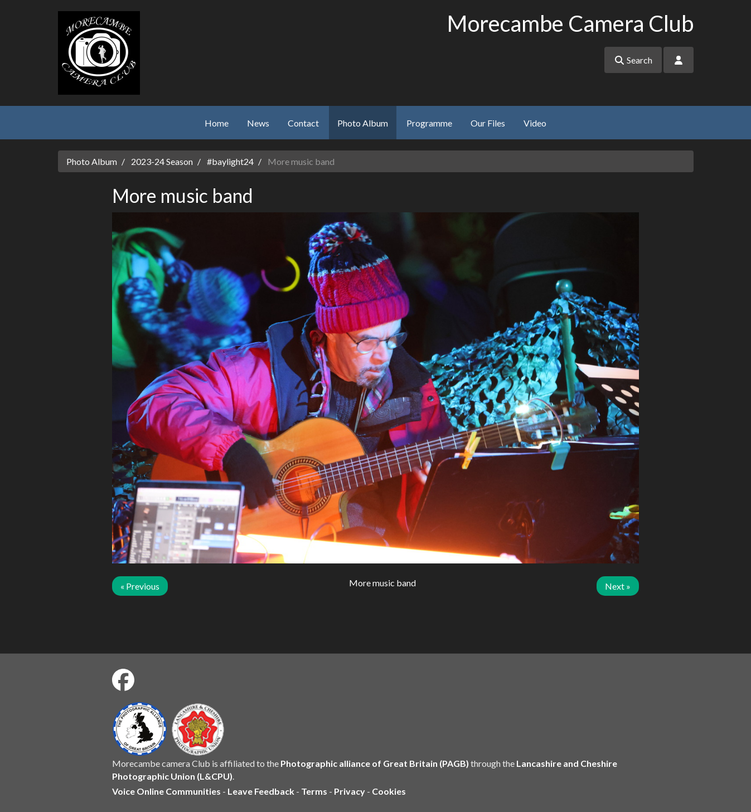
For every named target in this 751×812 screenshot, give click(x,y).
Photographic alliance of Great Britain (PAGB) (374, 763)
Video (535, 123)
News (258, 123)
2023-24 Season (162, 161)
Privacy (349, 791)
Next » (618, 586)
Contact (303, 123)
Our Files (488, 123)
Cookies (389, 791)
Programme (429, 123)
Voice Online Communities (166, 791)
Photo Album (362, 123)
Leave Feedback (260, 791)
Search (633, 60)
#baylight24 (230, 161)
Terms (314, 791)
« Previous (139, 586)
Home (217, 123)
